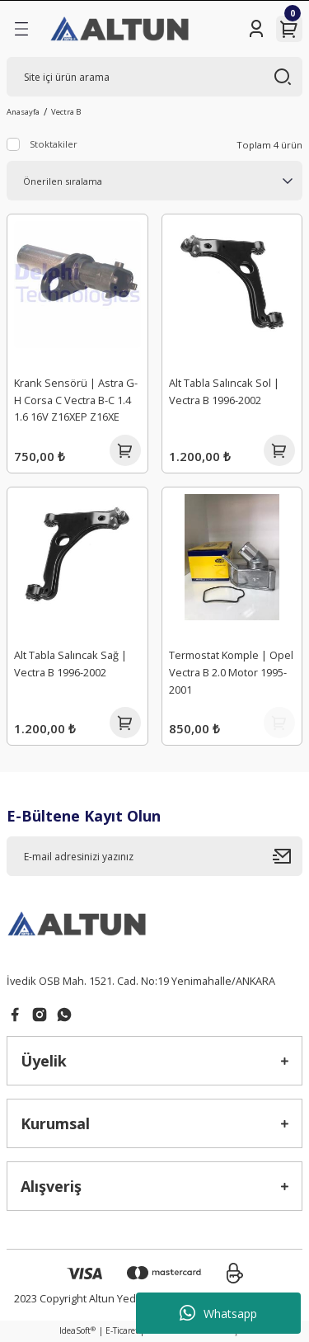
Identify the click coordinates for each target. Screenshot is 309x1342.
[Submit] (287, 856)
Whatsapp (218, 1313)
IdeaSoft (77, 1330)
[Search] (154, 77)
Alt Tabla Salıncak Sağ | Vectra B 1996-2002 (70, 663)
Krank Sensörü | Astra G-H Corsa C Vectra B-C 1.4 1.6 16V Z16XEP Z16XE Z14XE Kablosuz (76, 402)
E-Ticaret (121, 1330)
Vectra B (66, 111)
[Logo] (120, 29)
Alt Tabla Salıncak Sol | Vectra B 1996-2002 (224, 391)
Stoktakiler (53, 144)
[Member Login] (256, 29)
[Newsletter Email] (154, 856)
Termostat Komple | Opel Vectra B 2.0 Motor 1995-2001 (231, 672)
